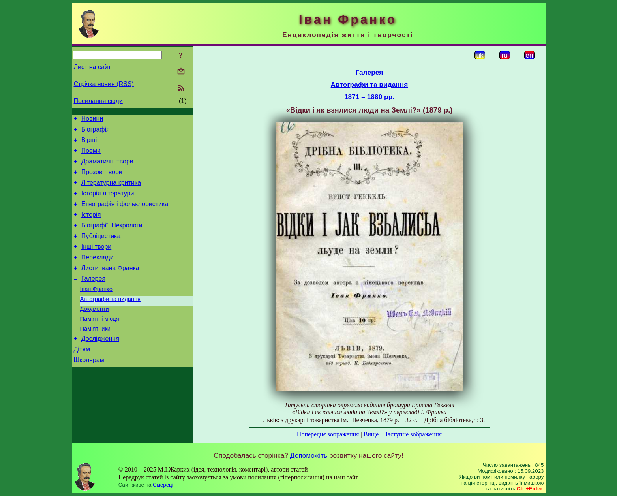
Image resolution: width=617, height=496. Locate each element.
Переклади (97, 274)
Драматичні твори (107, 167)
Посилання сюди (98, 101)
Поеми (91, 155)
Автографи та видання (110, 320)
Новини (92, 119)
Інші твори (96, 262)
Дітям (82, 376)
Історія (91, 226)
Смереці (163, 485)
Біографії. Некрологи (112, 238)
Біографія (95, 131)
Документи (94, 331)
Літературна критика (111, 191)
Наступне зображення (412, 434)
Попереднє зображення (328, 434)
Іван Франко (96, 309)
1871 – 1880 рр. (369, 97)
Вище (371, 434)
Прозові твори (101, 179)
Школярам (89, 388)
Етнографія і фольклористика (125, 214)
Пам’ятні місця (99, 342)
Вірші (89, 143)
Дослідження (100, 364)
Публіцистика (101, 250)
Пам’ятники (95, 353)
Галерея (93, 297)
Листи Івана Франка (110, 285)
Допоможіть (308, 455)
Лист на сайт (92, 67)
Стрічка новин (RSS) (104, 84)
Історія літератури (107, 202)
